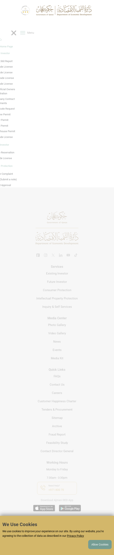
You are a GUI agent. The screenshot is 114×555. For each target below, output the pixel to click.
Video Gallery (57, 338)
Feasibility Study (57, 448)
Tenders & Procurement (57, 415)
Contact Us (57, 390)
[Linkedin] (61, 260)
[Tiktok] (76, 260)
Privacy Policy (75, 535)
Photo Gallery (57, 330)
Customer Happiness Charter (57, 406)
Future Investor (57, 287)
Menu (27, 39)
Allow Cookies (99, 544)
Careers (57, 398)
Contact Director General (57, 456)
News (57, 346)
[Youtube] (68, 260)
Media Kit (57, 363)
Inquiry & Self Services (57, 312)
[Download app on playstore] (70, 513)
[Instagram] (45, 260)
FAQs (57, 381)
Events (57, 355)
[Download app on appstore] (44, 513)
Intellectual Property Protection (57, 303)
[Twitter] (53, 260)
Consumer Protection (57, 295)
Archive (57, 431)
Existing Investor (57, 278)
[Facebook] (38, 260)
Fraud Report (57, 440)
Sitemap (57, 423)
